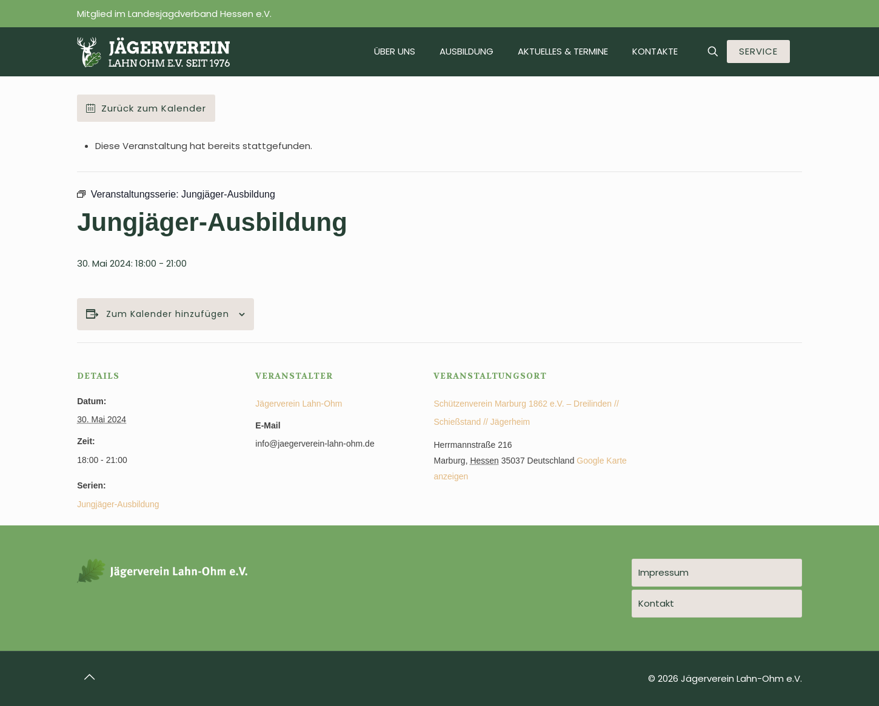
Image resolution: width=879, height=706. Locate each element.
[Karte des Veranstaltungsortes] (738, 426)
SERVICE (758, 51)
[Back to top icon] (89, 677)
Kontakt (656, 603)
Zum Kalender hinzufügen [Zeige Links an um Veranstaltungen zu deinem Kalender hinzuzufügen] (167, 314)
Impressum (663, 572)
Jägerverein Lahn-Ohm (298, 403)
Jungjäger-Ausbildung (118, 504)
